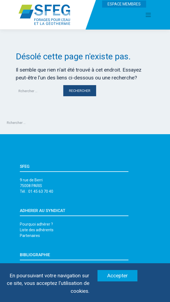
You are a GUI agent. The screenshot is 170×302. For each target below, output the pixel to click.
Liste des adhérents (36, 230)
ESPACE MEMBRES (124, 4)
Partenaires (30, 235)
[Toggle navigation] (148, 15)
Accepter (117, 275)
